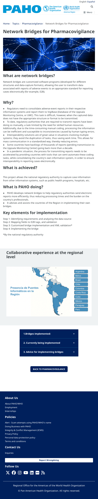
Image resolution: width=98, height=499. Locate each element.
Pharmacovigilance (32, 23)
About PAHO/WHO (14, 403)
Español (91, 1)
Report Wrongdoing (49, 460)
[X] (8, 473)
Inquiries (9, 453)
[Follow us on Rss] (43, 473)
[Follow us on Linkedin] (32, 473)
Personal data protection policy (20, 437)
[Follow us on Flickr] (37, 473)
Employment (11, 407)
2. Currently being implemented (41, 342)
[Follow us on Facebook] (14, 473)
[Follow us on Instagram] (19, 473)
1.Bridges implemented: (37, 333)
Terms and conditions (15, 441)
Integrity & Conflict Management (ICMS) (24, 430)
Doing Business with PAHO (18, 426)
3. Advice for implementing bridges (43, 351)
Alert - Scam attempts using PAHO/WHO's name (28, 422)
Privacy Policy (11, 433)
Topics (15, 23)
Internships (10, 411)
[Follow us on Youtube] (25, 473)
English (83, 1)
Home (6, 23)
